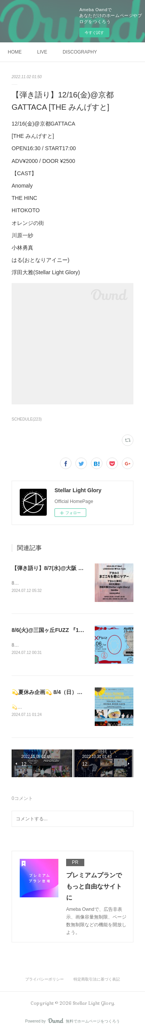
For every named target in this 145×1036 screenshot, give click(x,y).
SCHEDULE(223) (27, 419)
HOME (15, 52)
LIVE (42, 52)
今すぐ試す (94, 32)
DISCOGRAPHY (80, 52)
